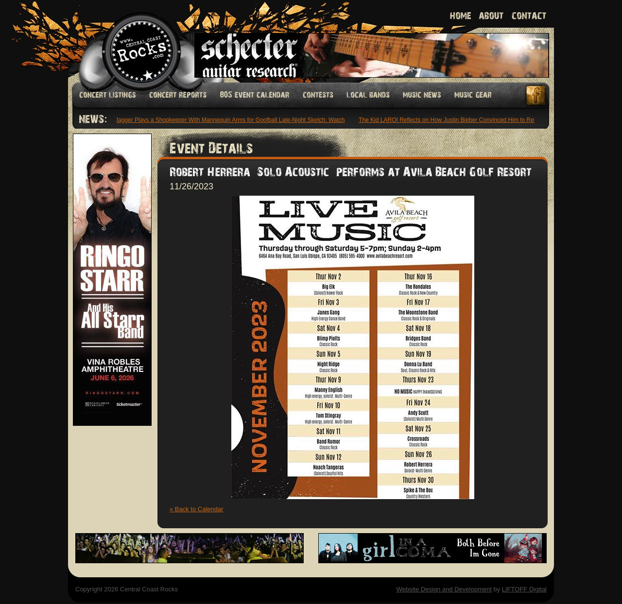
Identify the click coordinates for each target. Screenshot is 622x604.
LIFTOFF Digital (524, 589)
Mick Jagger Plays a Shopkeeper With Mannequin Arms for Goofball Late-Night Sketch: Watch (224, 120)
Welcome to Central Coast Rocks (130, 41)
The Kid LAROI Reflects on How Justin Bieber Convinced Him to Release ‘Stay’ (462, 120)
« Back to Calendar (197, 509)
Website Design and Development (443, 589)
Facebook (536, 95)
